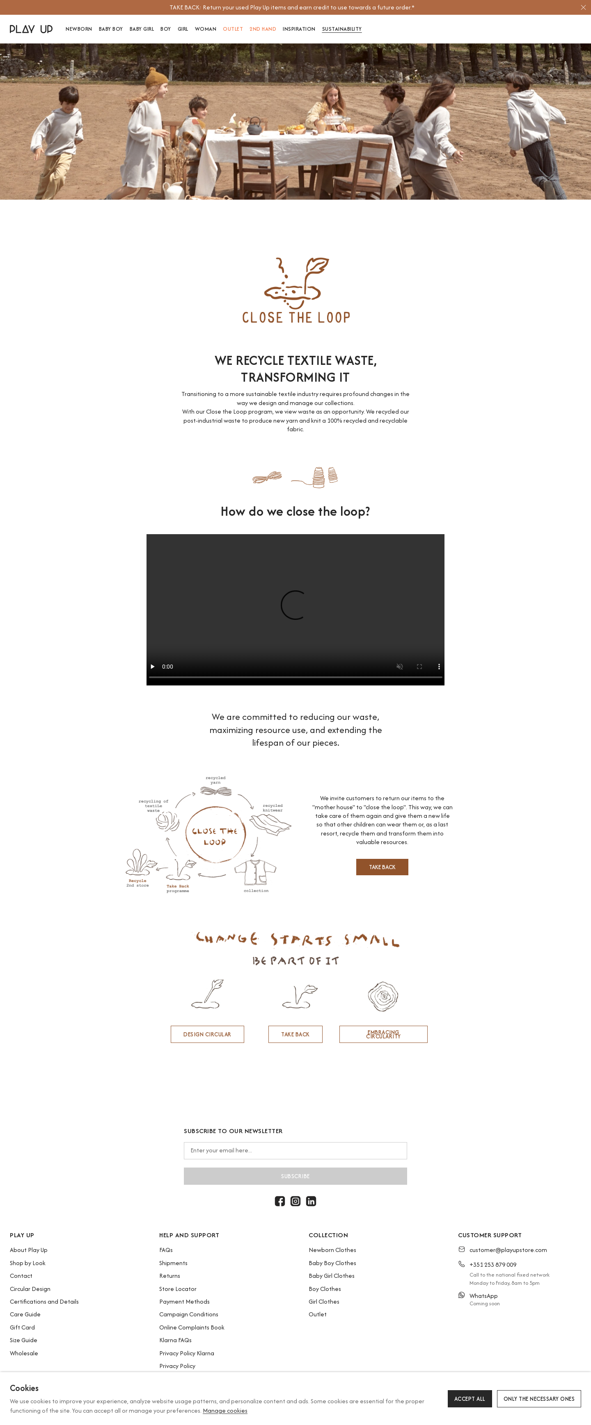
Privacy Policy (177, 1365)
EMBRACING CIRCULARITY (383, 1034)
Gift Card (22, 1327)
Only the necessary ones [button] (539, 1399)
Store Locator (178, 1288)
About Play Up (29, 1249)
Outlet (318, 1314)
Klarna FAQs (175, 1340)
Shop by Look (28, 1263)
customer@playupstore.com (508, 1249)
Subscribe (295, 1176)
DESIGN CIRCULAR (207, 1034)
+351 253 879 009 (493, 1264)
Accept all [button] (470, 1399)
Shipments (173, 1263)
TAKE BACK (295, 1034)
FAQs (166, 1249)
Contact (21, 1275)
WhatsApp (484, 1295)
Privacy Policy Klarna (186, 1353)
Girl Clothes (324, 1301)
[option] (292, 7)
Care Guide (25, 1314)
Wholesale (24, 1353)
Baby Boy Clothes (332, 1263)
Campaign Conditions (188, 1314)
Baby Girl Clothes (332, 1275)
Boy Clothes (325, 1288)
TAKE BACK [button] (382, 867)
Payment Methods (184, 1301)
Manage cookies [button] (225, 1410)
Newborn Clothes (332, 1249)
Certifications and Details (44, 1301)
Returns (169, 1275)
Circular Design (30, 1288)
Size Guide (23, 1340)
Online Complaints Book (191, 1327)
